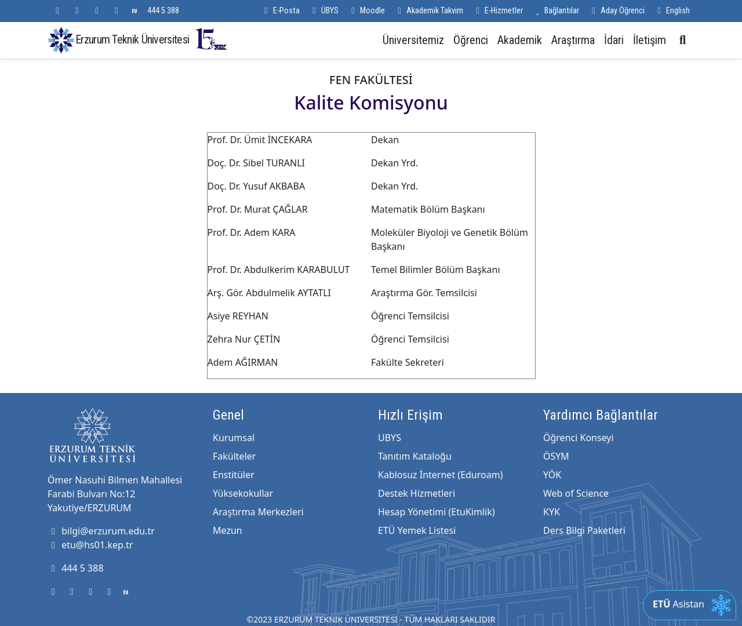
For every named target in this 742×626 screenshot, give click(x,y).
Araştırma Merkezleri (258, 511)
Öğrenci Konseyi (578, 437)
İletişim (649, 40)
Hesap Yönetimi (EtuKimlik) (436, 511)
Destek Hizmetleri (416, 493)
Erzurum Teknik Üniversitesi (151, 39)
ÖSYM (556, 456)
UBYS (389, 437)
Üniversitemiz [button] (413, 40)
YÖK (552, 474)
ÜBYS (324, 11)
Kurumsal (233, 437)
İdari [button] (614, 40)
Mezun (227, 530)
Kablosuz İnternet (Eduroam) (440, 474)
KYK (551, 511)
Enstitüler (233, 474)
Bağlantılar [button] (555, 11)
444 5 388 (163, 11)
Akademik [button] (519, 40)
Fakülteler (234, 456)
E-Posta (280, 11)
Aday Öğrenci (616, 11)
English (672, 11)
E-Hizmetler (497, 11)
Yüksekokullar (243, 493)
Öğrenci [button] (470, 40)
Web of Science (576, 493)
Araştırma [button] (573, 40)
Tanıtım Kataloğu (415, 456)
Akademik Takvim (428, 11)
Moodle (366, 11)
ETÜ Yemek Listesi (417, 530)
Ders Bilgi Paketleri (584, 530)
